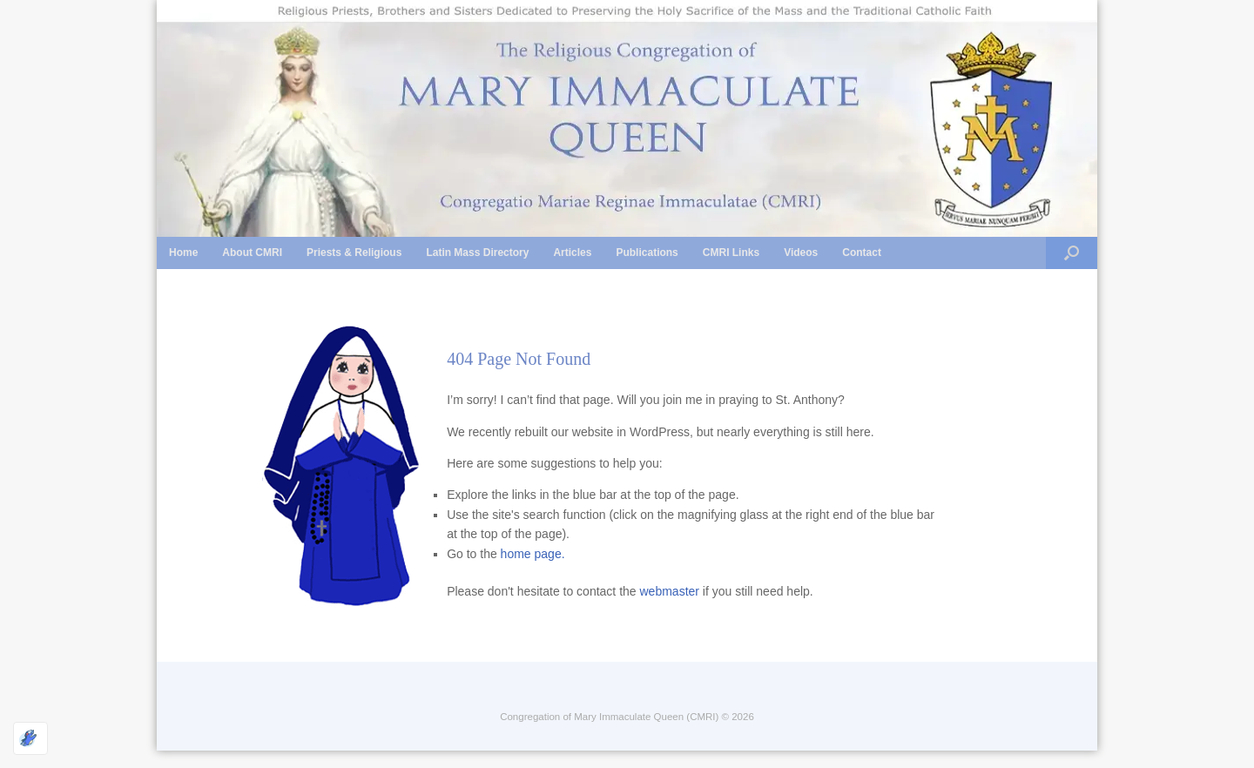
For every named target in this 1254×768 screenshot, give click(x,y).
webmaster (669, 591)
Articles (572, 252)
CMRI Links (731, 252)
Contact (861, 252)
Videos (801, 252)
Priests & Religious (354, 252)
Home (183, 252)
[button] (1071, 253)
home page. (533, 554)
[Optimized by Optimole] (30, 738)
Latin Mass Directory (477, 252)
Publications (647, 252)
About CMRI (252, 252)
